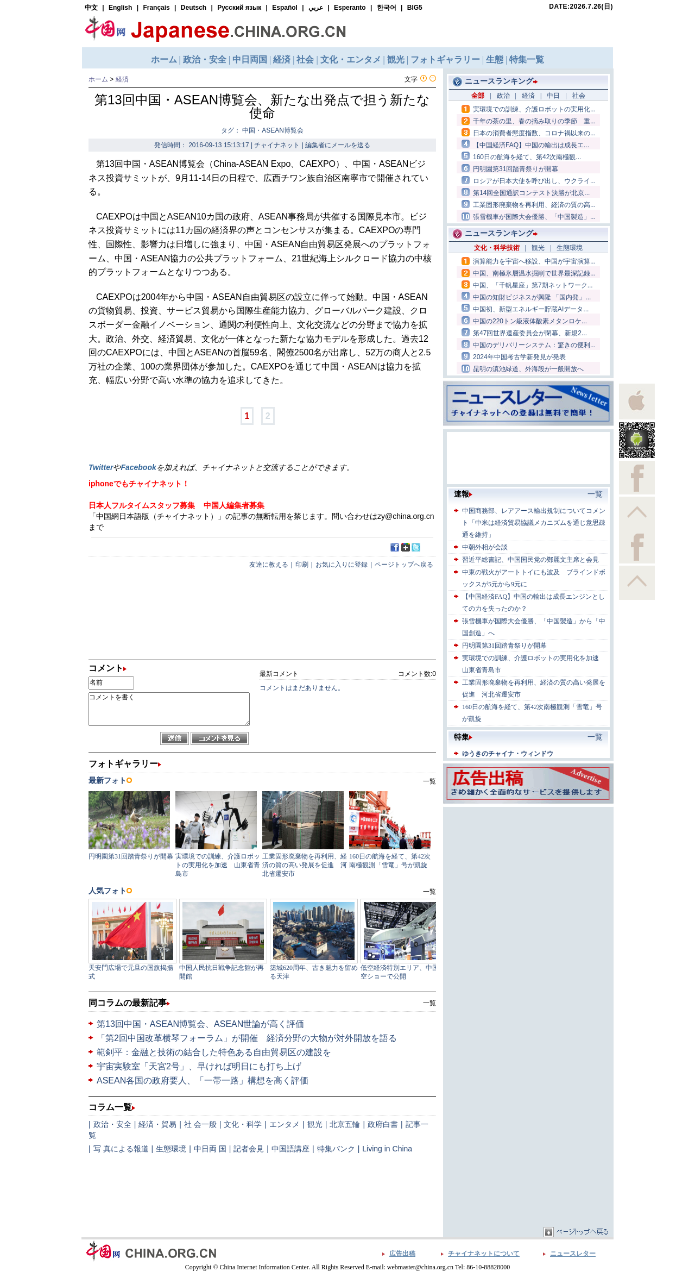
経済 (122, 79)
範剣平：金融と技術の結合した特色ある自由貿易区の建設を (214, 1052)
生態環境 (171, 1148)
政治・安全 (112, 1124)
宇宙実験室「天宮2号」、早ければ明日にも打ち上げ (199, 1066)
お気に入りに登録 (341, 564)
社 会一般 (200, 1124)
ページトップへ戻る (404, 564)
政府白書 (383, 1124)
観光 (315, 1124)
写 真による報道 (121, 1148)
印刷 (301, 564)
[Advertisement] (528, 877)
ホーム (98, 79)
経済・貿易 (157, 1124)
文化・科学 (243, 1124)
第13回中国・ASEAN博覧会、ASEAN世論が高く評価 (200, 1024)
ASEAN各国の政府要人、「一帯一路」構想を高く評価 (202, 1080)
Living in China (387, 1148)
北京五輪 (345, 1124)
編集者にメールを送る (337, 145)
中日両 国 (210, 1148)
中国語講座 (290, 1148)
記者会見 (248, 1148)
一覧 (429, 1003)
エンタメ (284, 1124)
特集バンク (336, 1148)
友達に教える (268, 564)
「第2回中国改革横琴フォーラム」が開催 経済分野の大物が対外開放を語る (247, 1038)
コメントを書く (169, 709)
